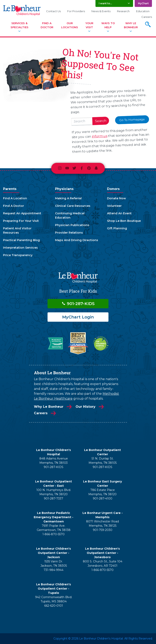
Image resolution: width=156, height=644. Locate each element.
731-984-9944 (53, 570)
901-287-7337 (53, 498)
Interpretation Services (20, 247)
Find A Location (15, 198)
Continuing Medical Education (69, 215)
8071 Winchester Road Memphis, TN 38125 (102, 523)
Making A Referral (68, 198)
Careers (146, 16)
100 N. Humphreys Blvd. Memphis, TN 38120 (53, 492)
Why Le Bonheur (131, 25)
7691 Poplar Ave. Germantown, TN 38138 (53, 528)
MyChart (143, 3)
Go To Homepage (132, 120)
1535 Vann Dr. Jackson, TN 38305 (53, 563)
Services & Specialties (19, 25)
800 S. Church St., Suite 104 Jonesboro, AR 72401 (102, 563)
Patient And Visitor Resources (17, 230)
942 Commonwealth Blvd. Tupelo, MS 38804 (53, 599)
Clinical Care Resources (72, 206)
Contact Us (53, 11)
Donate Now (116, 198)
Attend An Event (119, 213)
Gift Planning (117, 228)
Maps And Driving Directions (76, 240)
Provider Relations (69, 232)
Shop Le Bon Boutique (124, 221)
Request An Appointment (22, 213)
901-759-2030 (102, 530)
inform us (99, 136)
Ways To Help (108, 25)
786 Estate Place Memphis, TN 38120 (102, 492)
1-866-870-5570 (53, 534)
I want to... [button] (105, 3)
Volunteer (114, 206)
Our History (85, 407)
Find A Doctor (47, 25)
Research (123, 11)
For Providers (76, 11)
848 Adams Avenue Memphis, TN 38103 (53, 461)
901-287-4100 (102, 498)
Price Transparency (17, 255)
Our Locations (69, 25)
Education (143, 11)
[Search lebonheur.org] (81, 121)
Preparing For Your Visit (21, 221)
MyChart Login (78, 317)
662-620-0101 (53, 605)
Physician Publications (72, 225)
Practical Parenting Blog (21, 240)
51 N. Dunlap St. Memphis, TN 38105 (103, 461)
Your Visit (89, 25)
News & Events (100, 11)
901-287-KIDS (78, 303)
